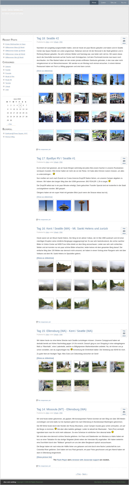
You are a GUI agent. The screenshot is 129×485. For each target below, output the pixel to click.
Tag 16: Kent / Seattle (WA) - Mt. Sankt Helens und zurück (72, 228)
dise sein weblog (12, 9)
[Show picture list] (44, 457)
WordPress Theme (109, 482)
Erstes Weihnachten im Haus (15, 44)
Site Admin (98, 482)
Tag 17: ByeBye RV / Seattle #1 (56, 158)
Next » (84, 474)
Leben (103, 3)
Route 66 (8, 80)
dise (47, 42)
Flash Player (62, 460)
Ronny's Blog (10, 137)
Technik (8, 83)
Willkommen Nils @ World (14, 57)
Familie (7, 70)
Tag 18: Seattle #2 (48, 38)
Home (94, 3)
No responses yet (44, 149)
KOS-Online (121, 482)
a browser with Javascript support (85, 460)
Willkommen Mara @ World (14, 47)
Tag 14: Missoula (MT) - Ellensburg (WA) (61, 409)
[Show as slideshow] (44, 71)
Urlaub (113, 3)
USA (61, 42)
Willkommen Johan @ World (15, 54)
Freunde (8, 73)
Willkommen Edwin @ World (15, 51)
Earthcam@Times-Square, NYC (16, 133)
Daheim (8, 66)
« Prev (78, 474)
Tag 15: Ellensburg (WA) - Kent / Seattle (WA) (65, 330)
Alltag (123, 3)
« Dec (10, 124)
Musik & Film (9, 76)
